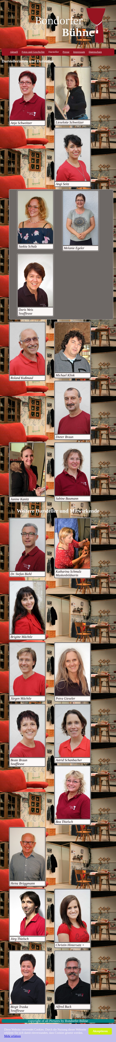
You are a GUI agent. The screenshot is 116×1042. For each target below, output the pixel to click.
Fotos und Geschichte (33, 52)
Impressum (79, 52)
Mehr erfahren (12, 1036)
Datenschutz (95, 52)
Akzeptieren (100, 1031)
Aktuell (14, 52)
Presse (66, 52)
